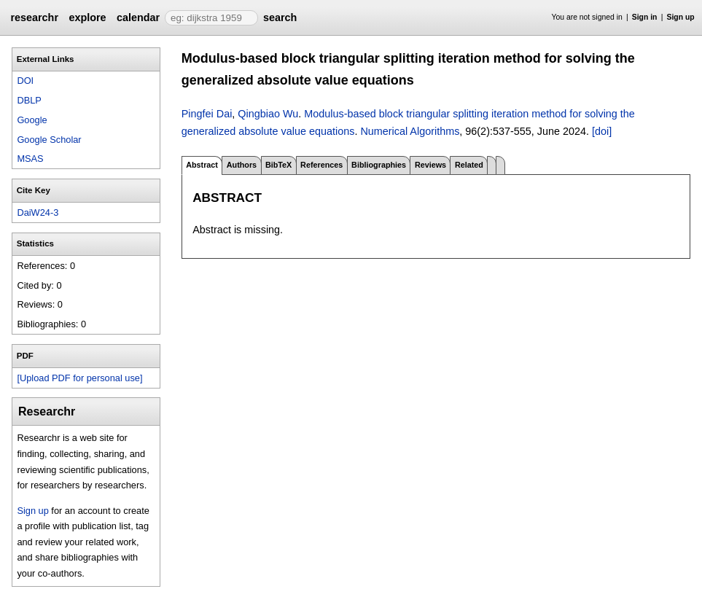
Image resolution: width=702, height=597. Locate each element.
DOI (25, 80)
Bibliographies (378, 164)
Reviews (430, 164)
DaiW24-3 (37, 212)
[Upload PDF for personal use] (79, 377)
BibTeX (278, 164)
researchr (34, 17)
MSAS (30, 158)
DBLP (29, 100)
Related (469, 164)
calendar (138, 17)
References (321, 164)
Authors (242, 164)
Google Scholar (49, 139)
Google (32, 119)
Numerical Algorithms (409, 131)
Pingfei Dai (207, 114)
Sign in (645, 17)
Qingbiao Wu (268, 114)
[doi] (602, 131)
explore (87, 17)
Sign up (681, 17)
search (280, 17)
